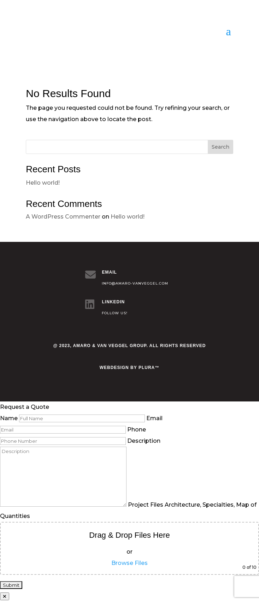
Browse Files (129, 563)
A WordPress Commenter (63, 216)
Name (72, 418)
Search (220, 147)
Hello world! (43, 182)
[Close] (4, 596)
